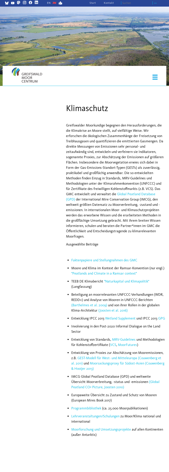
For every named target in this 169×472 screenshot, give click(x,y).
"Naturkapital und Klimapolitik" (126, 281)
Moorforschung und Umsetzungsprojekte (101, 429)
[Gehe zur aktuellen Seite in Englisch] (49, 2)
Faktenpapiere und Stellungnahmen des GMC (104, 260)
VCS (113, 345)
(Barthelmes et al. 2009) (89, 305)
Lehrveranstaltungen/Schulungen (95, 416)
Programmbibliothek (86, 408)
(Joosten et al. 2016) (113, 310)
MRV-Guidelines (124, 339)
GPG (161, 318)
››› (155, 3)
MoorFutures (127, 345)
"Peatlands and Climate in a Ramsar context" (104, 273)
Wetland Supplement (120, 318)
